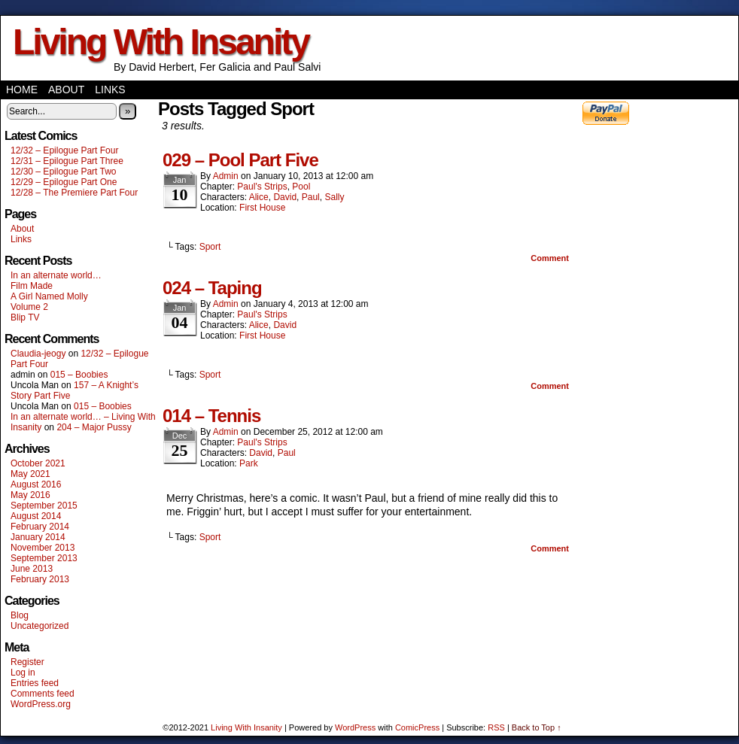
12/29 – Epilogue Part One (64, 182)
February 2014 (40, 526)
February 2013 (40, 579)
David (285, 197)
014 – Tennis (211, 415)
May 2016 (30, 495)
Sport (210, 246)
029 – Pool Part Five (240, 160)
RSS (496, 727)
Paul (311, 197)
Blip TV (25, 317)
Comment (549, 258)
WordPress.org (41, 704)
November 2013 (43, 547)
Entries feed (35, 683)
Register (27, 662)
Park (248, 463)
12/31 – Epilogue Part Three (67, 161)
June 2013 (32, 568)
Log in (23, 672)
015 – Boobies (79, 374)
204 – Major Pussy (93, 427)
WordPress (355, 727)
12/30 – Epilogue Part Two (64, 171)
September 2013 (44, 558)
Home (22, 90)
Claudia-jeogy (38, 353)
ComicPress (417, 727)
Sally (334, 197)
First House (262, 207)
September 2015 (44, 505)
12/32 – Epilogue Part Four (64, 150)
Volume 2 (29, 307)
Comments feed (43, 693)
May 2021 (30, 474)
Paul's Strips (262, 186)
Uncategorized (39, 626)
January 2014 (38, 537)
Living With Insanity (161, 42)
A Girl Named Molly (49, 296)
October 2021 (38, 463)
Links (110, 90)
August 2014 (36, 516)
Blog (20, 615)
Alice (259, 197)
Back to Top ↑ (536, 727)
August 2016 (36, 484)
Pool (301, 186)
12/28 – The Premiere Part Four (74, 192)
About (66, 90)
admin (226, 176)
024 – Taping (212, 288)
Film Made (32, 286)
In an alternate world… (56, 275)
